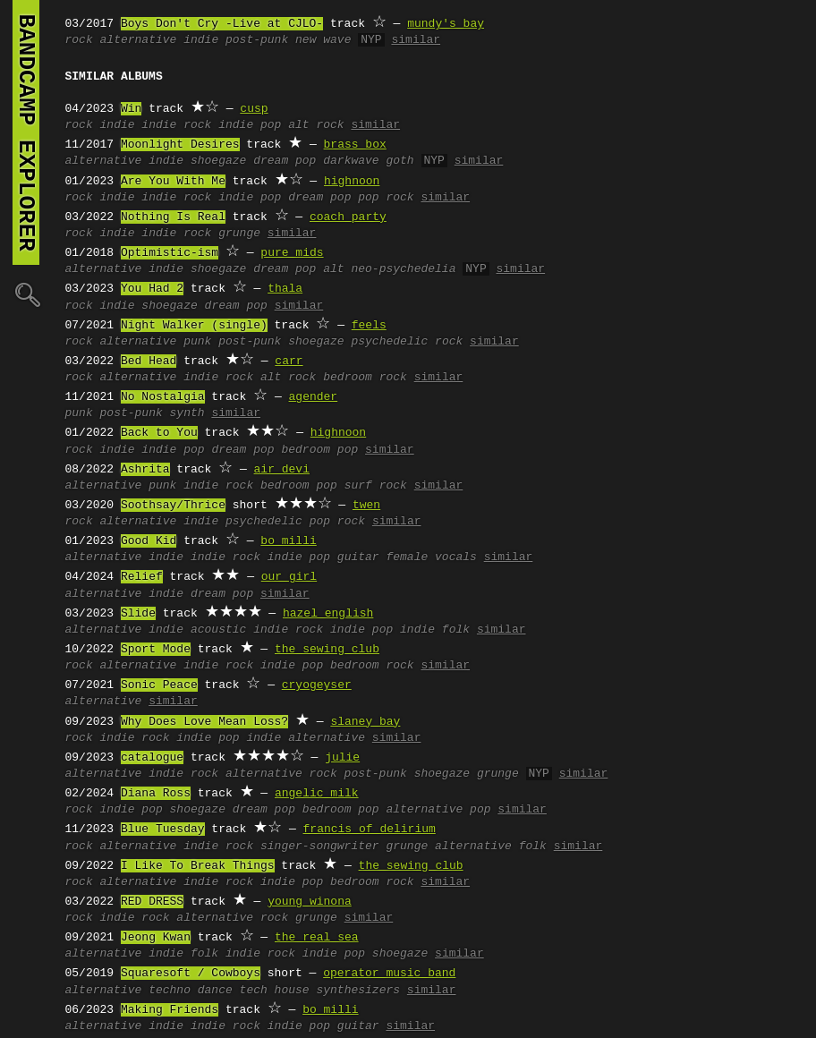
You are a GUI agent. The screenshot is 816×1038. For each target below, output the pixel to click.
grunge (239, 233)
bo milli (288, 541)
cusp (254, 109)
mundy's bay (445, 24)
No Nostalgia (163, 397)
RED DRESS (152, 902)
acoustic (218, 630)
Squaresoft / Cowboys (190, 974)
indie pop (249, 125)
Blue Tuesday (163, 829)
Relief (142, 577)
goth (399, 161)
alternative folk (491, 846)
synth (187, 413)
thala (285, 289)
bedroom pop (319, 450)
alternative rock (281, 774)
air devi (282, 470)
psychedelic (263, 522)
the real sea (317, 938)
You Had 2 (152, 289)
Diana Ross (156, 794)
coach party (348, 217)
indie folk (435, 630)
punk (197, 342)
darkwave (350, 161)
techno (170, 991)
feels (369, 326)
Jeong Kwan (156, 938)
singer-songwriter (319, 846)
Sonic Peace (159, 685)
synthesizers (358, 991)
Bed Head (148, 361)
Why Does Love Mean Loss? (204, 722)
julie (342, 758)
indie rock (176, 125)
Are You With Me (173, 182)
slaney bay (365, 722)
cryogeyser (317, 685)
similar (415, 40)
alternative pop (438, 810)
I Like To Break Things (198, 866)
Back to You (159, 433)
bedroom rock (365, 378)
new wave (323, 40)
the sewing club (327, 650)
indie (200, 40)
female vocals (431, 557)
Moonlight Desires (180, 145)
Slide (138, 614)
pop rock (385, 198)
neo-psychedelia (403, 269)
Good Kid (148, 541)
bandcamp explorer (26, 132)
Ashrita (145, 470)
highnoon (351, 182)
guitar (358, 557)
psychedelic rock (407, 342)
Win (131, 109)
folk (204, 954)
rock (79, 40)
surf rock (375, 486)
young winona (310, 902)
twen (366, 506)
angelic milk (317, 794)
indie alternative (305, 738)
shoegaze (218, 161)
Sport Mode (156, 650)
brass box (355, 145)
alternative (138, 40)
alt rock (316, 125)
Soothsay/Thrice (173, 506)
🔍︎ (26, 294)
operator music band (389, 974)
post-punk (256, 40)
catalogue (152, 758)
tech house (275, 991)
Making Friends (169, 1010)
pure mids (291, 253)
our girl (289, 577)
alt (333, 269)
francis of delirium (369, 829)
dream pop (284, 161)
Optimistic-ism (169, 253)
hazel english (328, 614)
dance (215, 991)
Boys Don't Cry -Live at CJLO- (222, 24)
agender (313, 397)
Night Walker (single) (194, 326)
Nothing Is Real (173, 217)
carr (288, 361)
